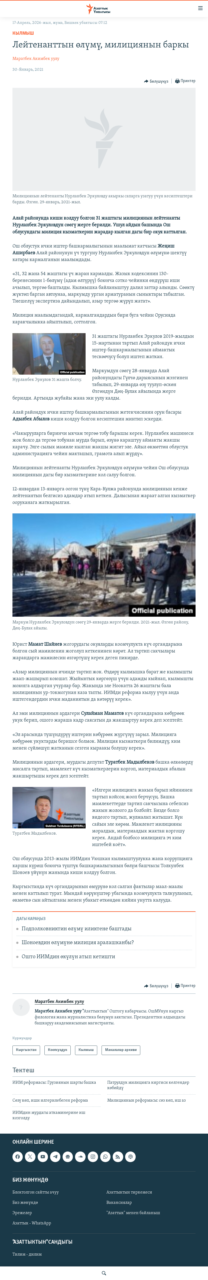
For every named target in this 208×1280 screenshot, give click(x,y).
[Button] (156, 81)
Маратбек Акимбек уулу (35, 59)
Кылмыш (23, 33)
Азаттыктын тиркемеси (129, 1192)
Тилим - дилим (27, 1254)
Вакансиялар (119, 1203)
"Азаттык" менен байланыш (133, 1213)
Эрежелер (22, 1213)
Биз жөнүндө (25, 1203)
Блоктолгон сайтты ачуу (35, 1192)
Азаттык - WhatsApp (31, 1223)
